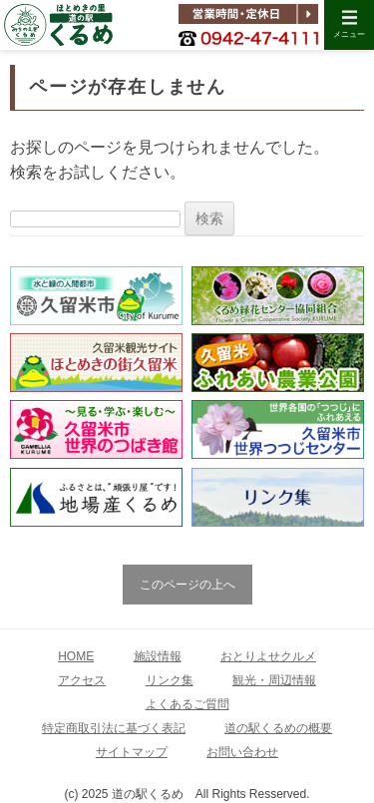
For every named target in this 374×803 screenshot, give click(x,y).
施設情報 (158, 656)
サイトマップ (132, 752)
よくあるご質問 (187, 704)
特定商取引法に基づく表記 (114, 728)
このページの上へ (187, 585)
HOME (76, 656)
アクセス (82, 680)
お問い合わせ (242, 752)
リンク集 (169, 680)
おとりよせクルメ (268, 656)
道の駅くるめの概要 (278, 728)
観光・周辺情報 (274, 680)
